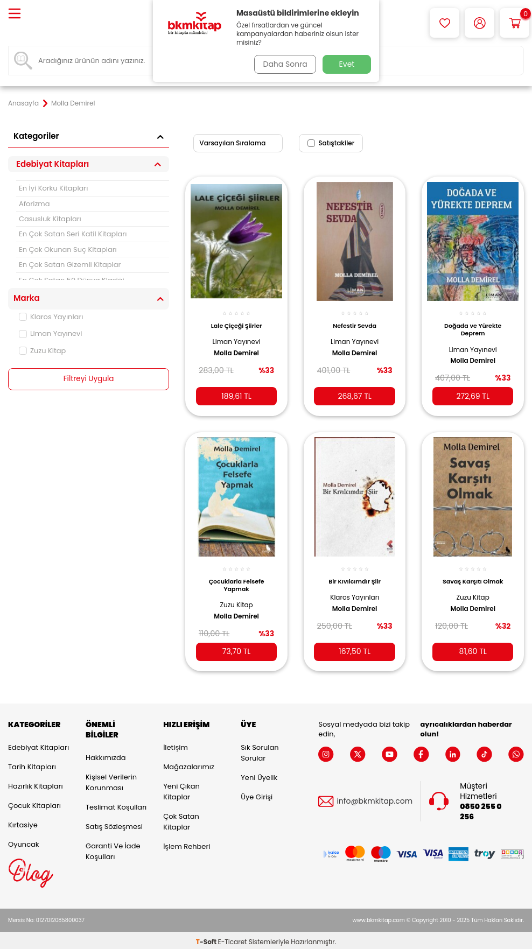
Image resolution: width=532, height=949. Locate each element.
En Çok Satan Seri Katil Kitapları (73, 234)
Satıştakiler (330, 142)
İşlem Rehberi (186, 843)
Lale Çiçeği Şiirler (236, 321)
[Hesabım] (479, 23)
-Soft (207, 938)
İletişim (175, 744)
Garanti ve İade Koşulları (113, 847)
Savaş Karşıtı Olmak (473, 575)
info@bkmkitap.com (374, 798)
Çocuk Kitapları (34, 802)
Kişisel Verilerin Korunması (111, 778)
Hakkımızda (105, 754)
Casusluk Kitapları (50, 219)
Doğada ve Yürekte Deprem (472, 325)
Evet (347, 64)
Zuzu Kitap (42, 351)
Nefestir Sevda (354, 321)
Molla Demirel (236, 348)
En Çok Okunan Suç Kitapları (68, 249)
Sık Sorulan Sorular (259, 749)
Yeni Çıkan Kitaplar (181, 788)
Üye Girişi (256, 794)
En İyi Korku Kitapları (53, 188)
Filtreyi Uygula (88, 379)
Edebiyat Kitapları (38, 744)
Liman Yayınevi (50, 333)
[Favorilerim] (444, 23)
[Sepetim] (514, 23)
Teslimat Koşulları (116, 803)
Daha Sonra (284, 64)
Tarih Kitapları (32, 763)
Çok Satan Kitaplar (181, 818)
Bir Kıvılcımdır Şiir (354, 575)
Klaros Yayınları (51, 317)
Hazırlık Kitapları (35, 783)
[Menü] (14, 14)
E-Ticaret (232, 938)
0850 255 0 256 (480, 808)
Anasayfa (23, 103)
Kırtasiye (23, 822)
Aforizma (34, 204)
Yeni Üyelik (259, 774)
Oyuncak (23, 841)
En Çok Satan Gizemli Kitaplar (70, 264)
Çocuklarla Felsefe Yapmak (236, 579)
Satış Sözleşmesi (114, 823)
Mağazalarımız (188, 763)
